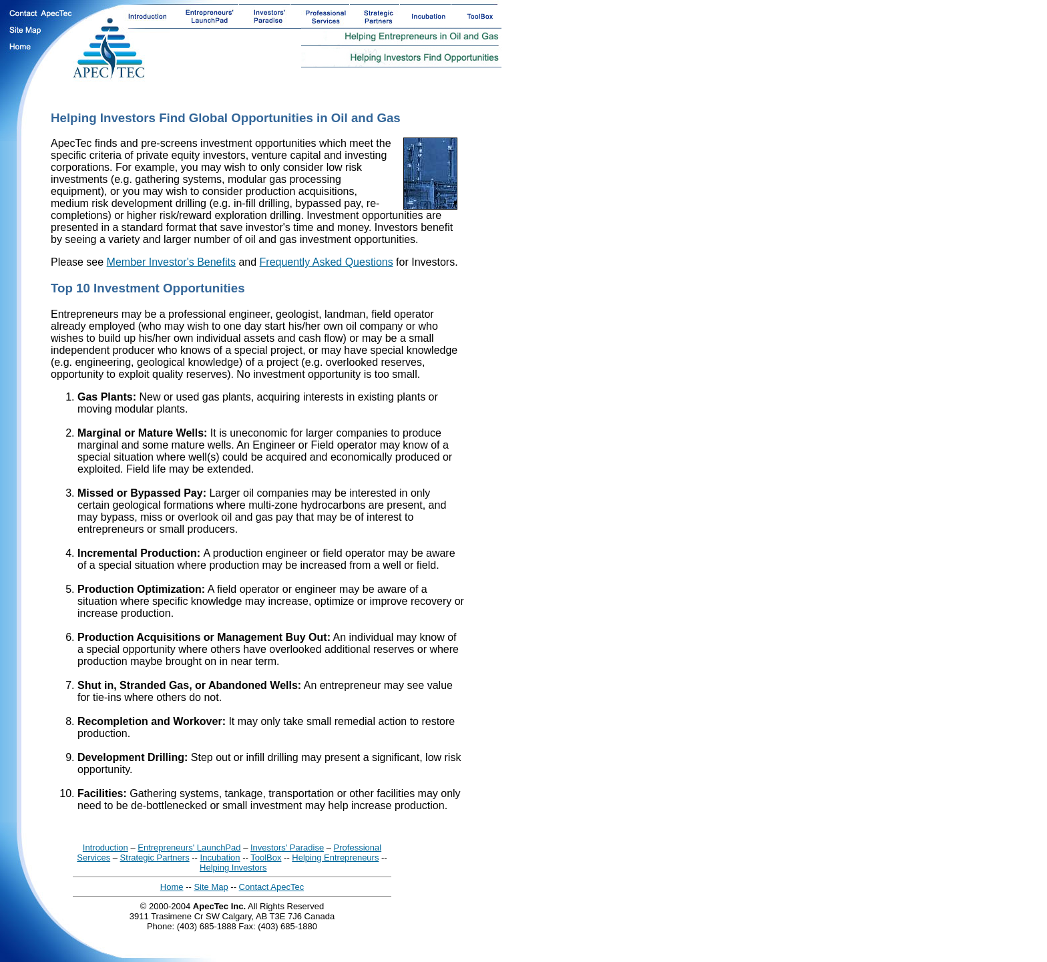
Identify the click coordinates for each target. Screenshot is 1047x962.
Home (172, 887)
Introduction (105, 848)
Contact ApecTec (271, 887)
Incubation (220, 858)
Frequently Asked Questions (326, 262)
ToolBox (265, 858)
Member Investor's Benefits (171, 262)
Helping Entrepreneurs (335, 858)
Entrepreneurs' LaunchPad (189, 848)
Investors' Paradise (287, 848)
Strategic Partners (155, 858)
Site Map (211, 887)
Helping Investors (233, 868)
